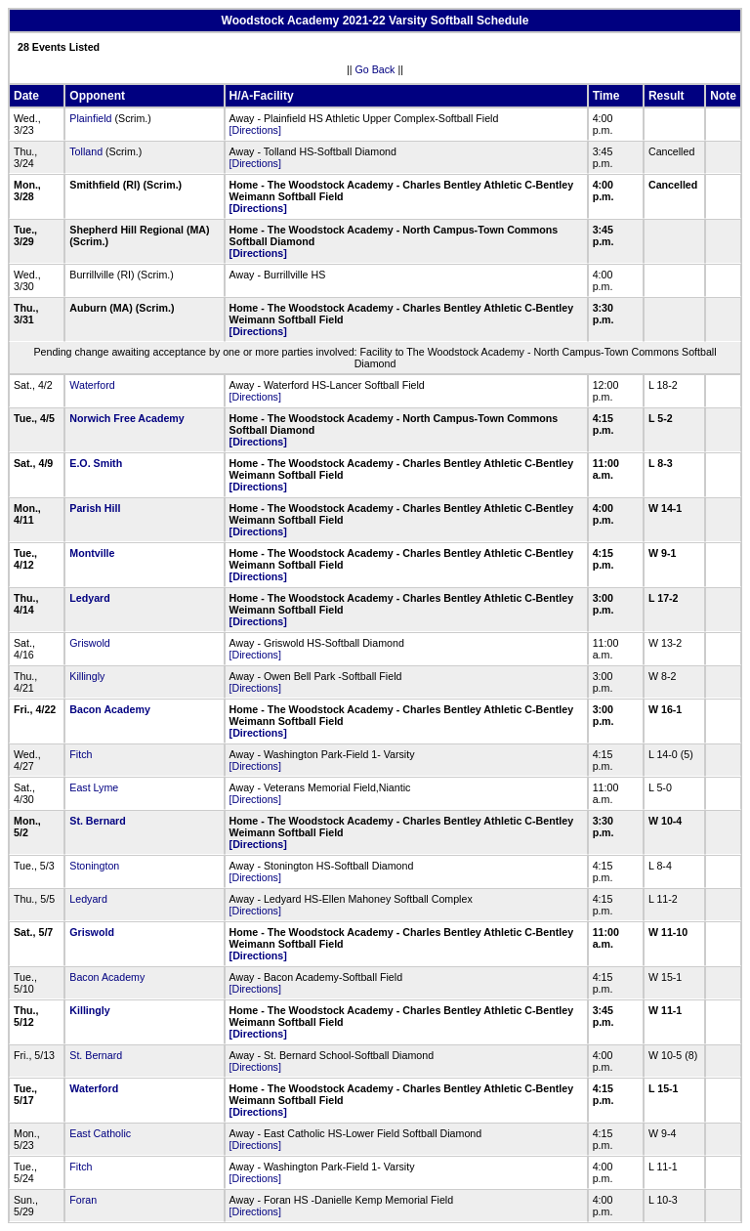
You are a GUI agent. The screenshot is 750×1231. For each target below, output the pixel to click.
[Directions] (255, 130)
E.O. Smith (95, 463)
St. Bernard (97, 821)
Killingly (86, 676)
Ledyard (89, 598)
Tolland (86, 151)
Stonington (94, 865)
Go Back (375, 69)
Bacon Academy (109, 709)
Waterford (91, 385)
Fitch (80, 754)
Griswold (89, 643)
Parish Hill (94, 508)
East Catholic (100, 1133)
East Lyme (93, 787)
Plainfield (90, 118)
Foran (83, 1200)
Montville (91, 553)
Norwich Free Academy (126, 418)
